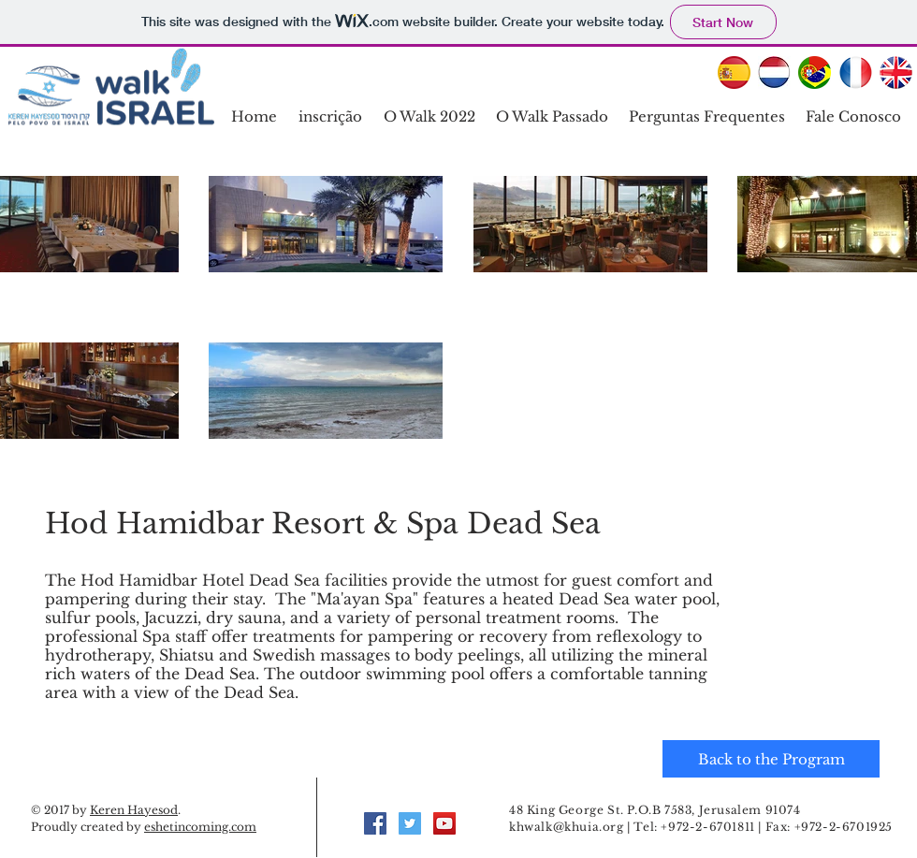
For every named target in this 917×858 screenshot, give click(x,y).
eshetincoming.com (200, 827)
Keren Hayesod (134, 810)
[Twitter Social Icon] (410, 823)
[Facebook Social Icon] (375, 823)
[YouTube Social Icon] (444, 823)
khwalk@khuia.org (566, 827)
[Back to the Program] (771, 759)
